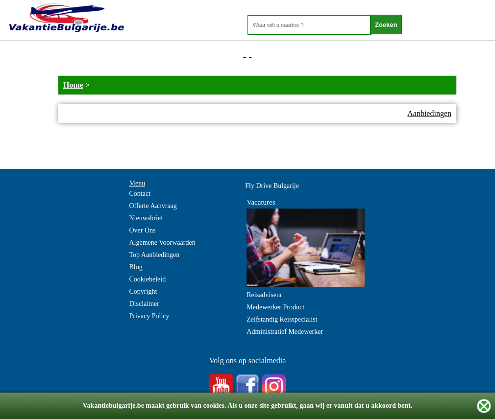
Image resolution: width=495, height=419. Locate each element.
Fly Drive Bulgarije (272, 185)
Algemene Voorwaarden (162, 242)
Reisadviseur (264, 295)
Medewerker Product (275, 307)
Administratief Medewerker (285, 331)
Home (73, 85)
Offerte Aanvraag (153, 206)
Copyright (143, 291)
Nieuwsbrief (146, 218)
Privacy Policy (149, 316)
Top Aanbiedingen (154, 254)
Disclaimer (144, 303)
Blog (136, 267)
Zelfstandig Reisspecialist (282, 319)
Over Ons (142, 230)
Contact (140, 193)
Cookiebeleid (147, 279)
